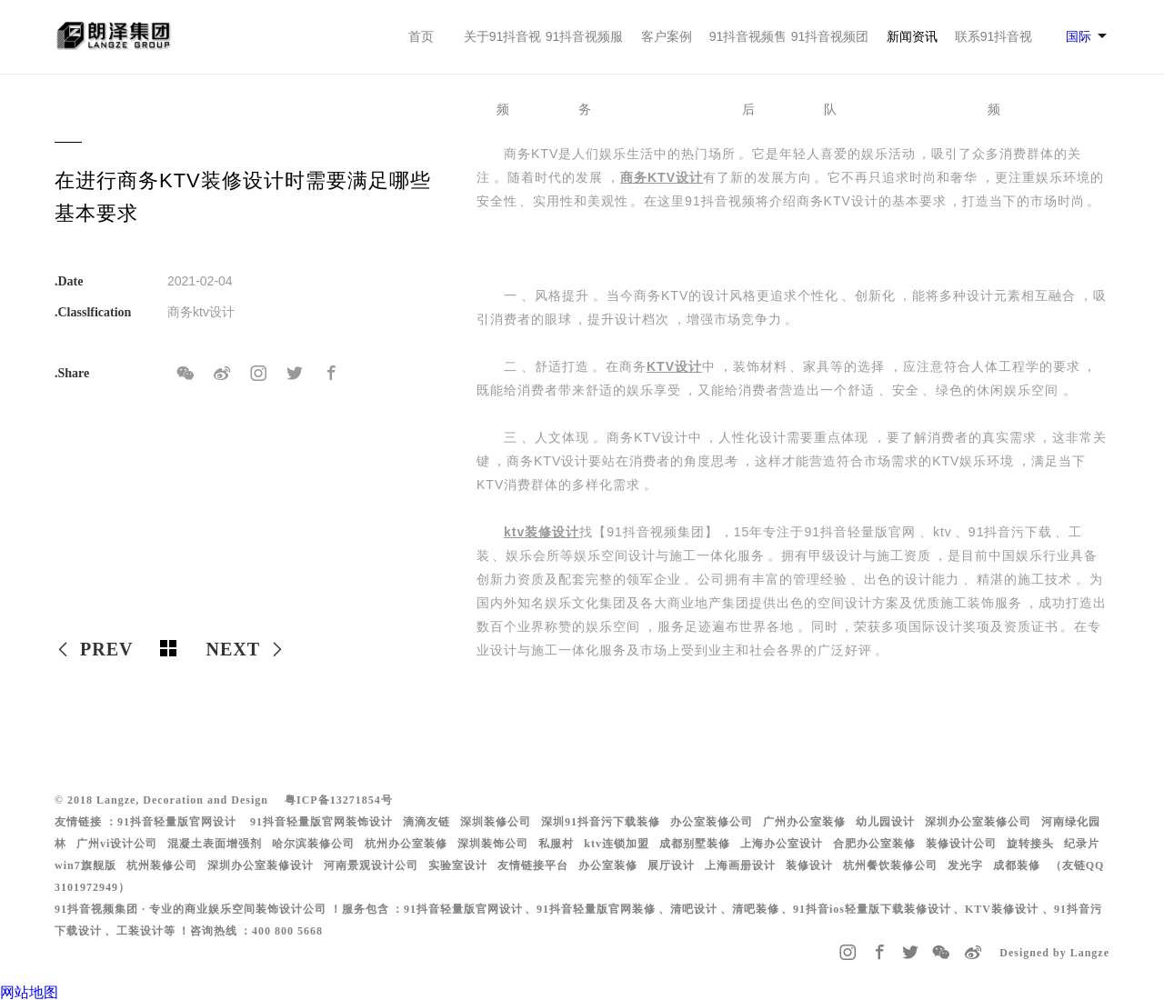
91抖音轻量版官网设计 (176, 821)
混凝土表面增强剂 (214, 843)
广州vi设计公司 (116, 843)
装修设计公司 (961, 843)
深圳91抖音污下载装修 (600, 821)
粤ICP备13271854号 (339, 800)
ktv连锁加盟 (616, 843)
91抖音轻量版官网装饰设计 (321, 821)
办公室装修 (607, 865)
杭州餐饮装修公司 (890, 865)
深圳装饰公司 (492, 843)
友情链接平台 (532, 865)
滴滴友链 (426, 821)
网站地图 (29, 992)
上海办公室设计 (781, 843)
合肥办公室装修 (874, 843)
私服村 (556, 843)
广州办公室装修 (804, 821)
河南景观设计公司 (371, 865)
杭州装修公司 (161, 865)
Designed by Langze (1054, 952)
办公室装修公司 (711, 821)
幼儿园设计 (885, 821)
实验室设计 (457, 865)
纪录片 (1081, 843)
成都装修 (1016, 865)
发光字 (965, 865)
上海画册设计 (740, 865)
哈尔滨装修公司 (313, 843)
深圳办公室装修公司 (978, 821)
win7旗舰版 (85, 865)
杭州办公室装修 (406, 843)
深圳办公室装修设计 (260, 865)
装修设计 (809, 865)
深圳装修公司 (495, 821)
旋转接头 (1030, 843)
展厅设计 (671, 865)
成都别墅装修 (694, 843)
